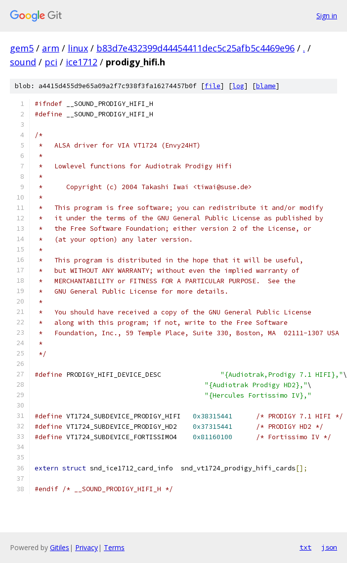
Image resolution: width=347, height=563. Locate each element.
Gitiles (59, 547)
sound (23, 62)
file (212, 86)
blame (266, 86)
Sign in (326, 15)
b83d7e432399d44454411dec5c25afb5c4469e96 (195, 48)
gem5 (22, 48)
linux (78, 48)
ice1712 (81, 62)
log (238, 86)
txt (305, 547)
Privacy (86, 547)
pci (50, 62)
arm (50, 48)
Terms (114, 547)
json (329, 547)
